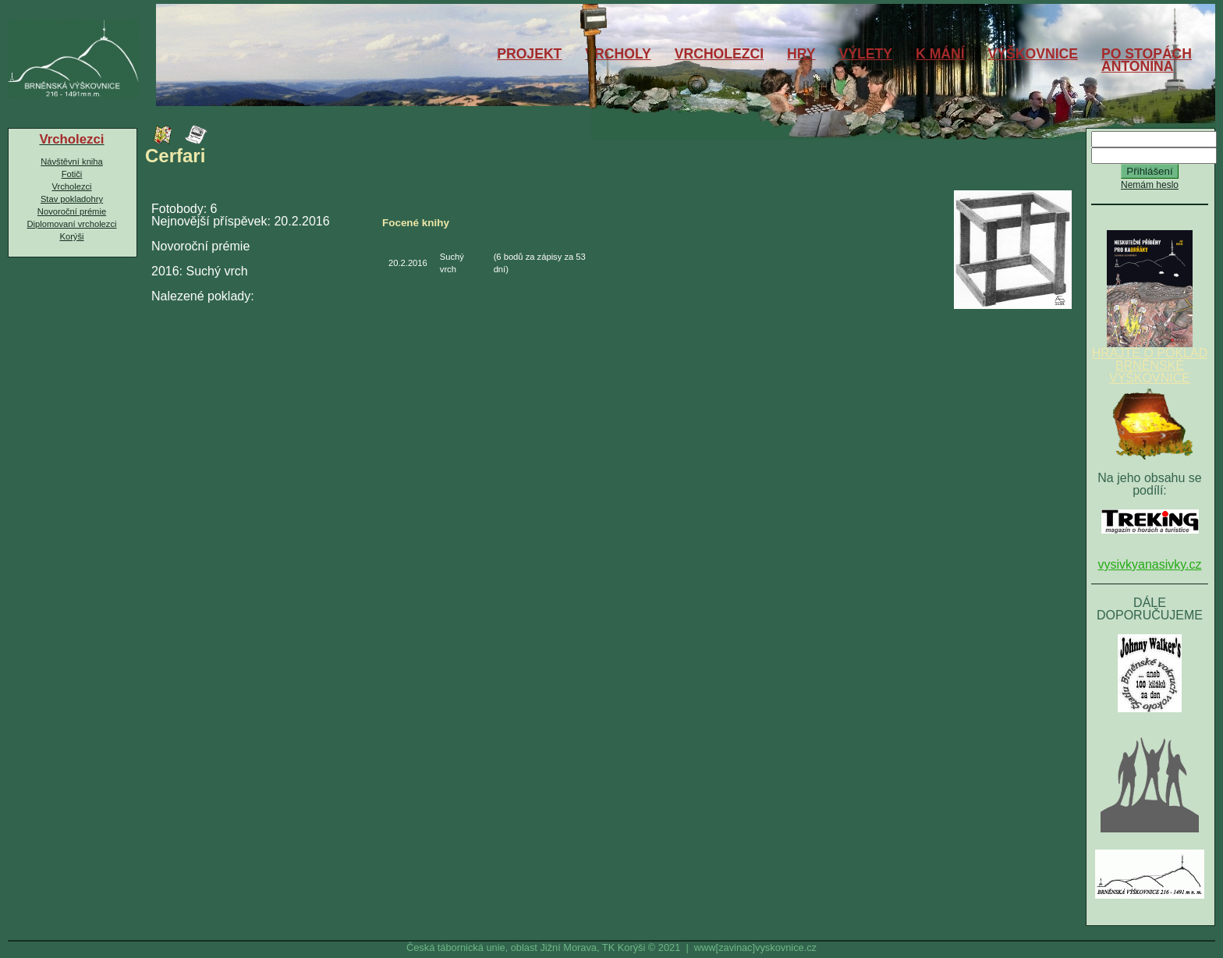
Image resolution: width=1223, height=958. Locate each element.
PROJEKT (529, 54)
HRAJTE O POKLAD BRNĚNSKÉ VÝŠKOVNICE (1149, 360)
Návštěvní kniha (72, 161)
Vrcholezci (71, 186)
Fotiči (72, 174)
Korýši (71, 236)
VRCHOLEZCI (719, 54)
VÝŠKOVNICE (1033, 54)
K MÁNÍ (940, 54)
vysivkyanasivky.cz (1149, 564)
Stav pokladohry (72, 199)
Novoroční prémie (71, 211)
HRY (801, 54)
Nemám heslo (1150, 184)
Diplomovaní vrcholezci (71, 224)
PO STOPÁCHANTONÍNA (1146, 60)
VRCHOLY (617, 54)
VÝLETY (865, 54)
